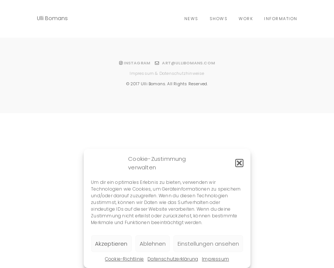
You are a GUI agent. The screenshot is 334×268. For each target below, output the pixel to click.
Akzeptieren (111, 244)
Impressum (215, 259)
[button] (239, 163)
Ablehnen (153, 244)
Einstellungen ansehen (208, 244)
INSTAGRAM (137, 63)
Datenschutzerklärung (172, 259)
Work (246, 19)
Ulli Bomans (52, 18)
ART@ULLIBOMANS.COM (188, 63)
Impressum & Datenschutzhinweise (167, 73)
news (191, 19)
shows (219, 19)
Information (281, 19)
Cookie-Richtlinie (124, 259)
